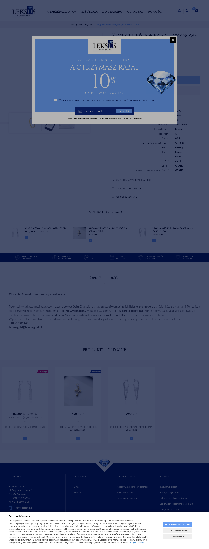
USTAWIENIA (177, 536)
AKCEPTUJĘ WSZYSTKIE (177, 524)
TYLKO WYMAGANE (177, 530)
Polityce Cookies (136, 542)
